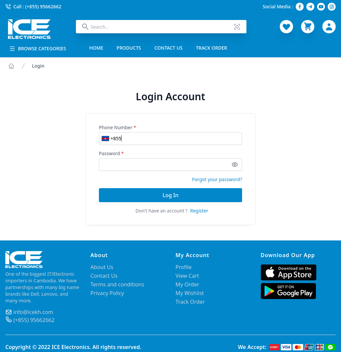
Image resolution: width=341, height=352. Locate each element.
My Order (187, 284)
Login (38, 66)
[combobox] (161, 26)
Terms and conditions (117, 284)
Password (111, 153)
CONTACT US (169, 48)
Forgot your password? (217, 179)
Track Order (190, 301)
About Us (102, 267)
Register (199, 210)
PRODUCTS (129, 48)
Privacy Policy (107, 293)
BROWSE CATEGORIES (37, 48)
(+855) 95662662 (34, 320)
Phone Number (117, 127)
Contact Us (104, 275)
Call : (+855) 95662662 (33, 6)
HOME (96, 48)
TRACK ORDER (211, 48)
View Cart (187, 275)
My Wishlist (189, 293)
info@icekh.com (33, 312)
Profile (183, 267)
